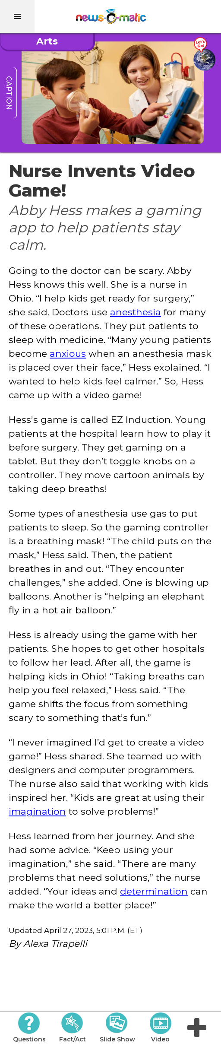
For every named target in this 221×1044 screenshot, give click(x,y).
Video (160, 1027)
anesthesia (135, 311)
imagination (37, 811)
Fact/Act (72, 1027)
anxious (68, 353)
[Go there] (204, 54)
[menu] (17, 16)
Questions (29, 1027)
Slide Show (117, 1027)
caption (9, 93)
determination (154, 891)
